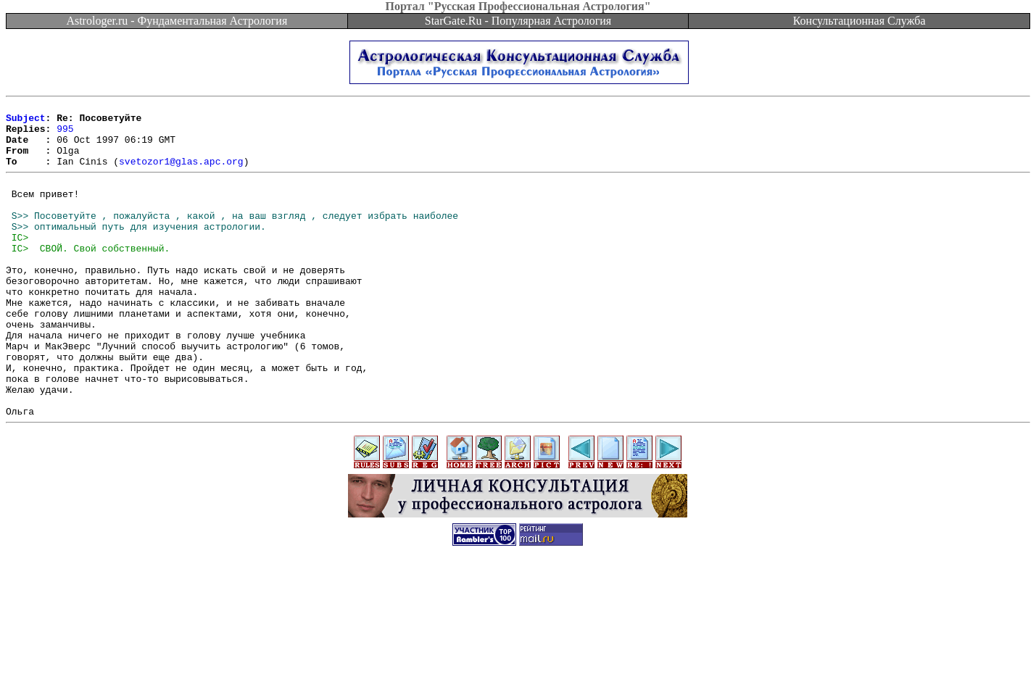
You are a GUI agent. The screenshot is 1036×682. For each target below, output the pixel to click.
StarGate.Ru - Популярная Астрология (518, 20)
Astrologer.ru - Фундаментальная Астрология (176, 20)
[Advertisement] (518, 649)
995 (65, 134)
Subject (26, 121)
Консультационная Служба (859, 20)
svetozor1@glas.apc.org (181, 173)
